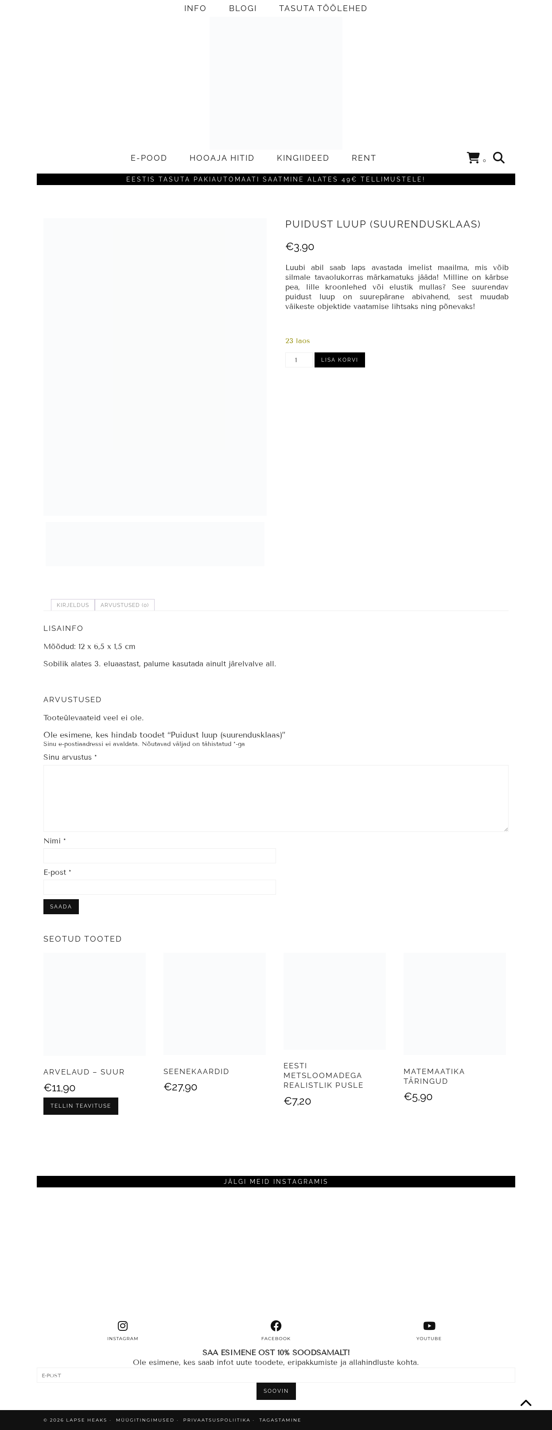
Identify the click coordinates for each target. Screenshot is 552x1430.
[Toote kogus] (299, 359)
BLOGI (243, 8)
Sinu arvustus (70, 757)
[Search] (499, 158)
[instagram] (123, 1330)
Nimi (54, 841)
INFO (195, 8)
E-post (57, 872)
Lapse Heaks (86, 1420)
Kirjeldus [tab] (73, 605)
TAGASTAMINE (280, 1420)
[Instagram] (96, 1254)
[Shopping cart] (477, 159)
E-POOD (149, 157)
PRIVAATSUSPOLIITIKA (217, 1420)
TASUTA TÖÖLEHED (323, 8)
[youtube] (429, 1330)
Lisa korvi (339, 360)
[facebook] (276, 1330)
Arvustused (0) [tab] (125, 605)
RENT (364, 157)
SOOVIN (276, 1391)
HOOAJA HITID (222, 157)
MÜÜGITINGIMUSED (145, 1420)
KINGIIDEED (303, 157)
